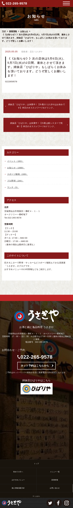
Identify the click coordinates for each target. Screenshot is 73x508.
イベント (15, 161)
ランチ (13, 187)
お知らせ (24, 31)
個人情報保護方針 (18, 488)
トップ (36, 463)
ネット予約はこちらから (35, 365)
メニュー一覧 (55, 472)
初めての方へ (18, 472)
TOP (4, 31)
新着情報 (13, 31)
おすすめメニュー (18, 480)
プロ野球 (15, 181)
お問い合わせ (55, 488)
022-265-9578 (16, 3)
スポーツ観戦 (17, 174)
